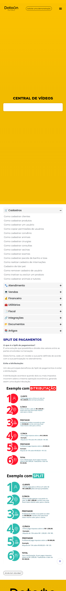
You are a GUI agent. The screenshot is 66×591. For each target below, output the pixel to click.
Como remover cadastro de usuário (23, 270)
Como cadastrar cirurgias (17, 241)
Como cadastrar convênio (18, 233)
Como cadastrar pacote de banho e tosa (25, 258)
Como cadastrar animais (17, 237)
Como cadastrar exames (17, 253)
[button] (60, 8)
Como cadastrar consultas (18, 245)
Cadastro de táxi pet (15, 266)
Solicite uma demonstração (39, 8)
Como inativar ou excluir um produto (24, 274)
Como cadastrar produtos (18, 220)
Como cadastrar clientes (17, 216)
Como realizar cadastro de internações (25, 262)
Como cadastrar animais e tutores (22, 278)
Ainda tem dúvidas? (13, 573)
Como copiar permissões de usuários (24, 228)
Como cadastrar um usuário (19, 224)
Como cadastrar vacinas (17, 249)
